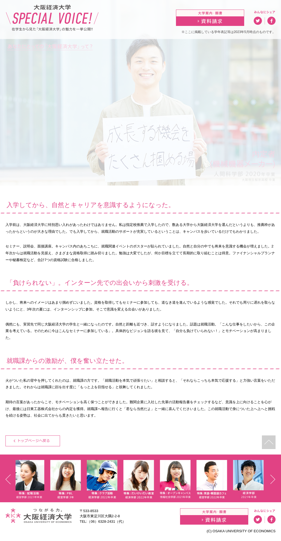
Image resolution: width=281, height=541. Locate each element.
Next (273, 479)
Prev (8, 479)
